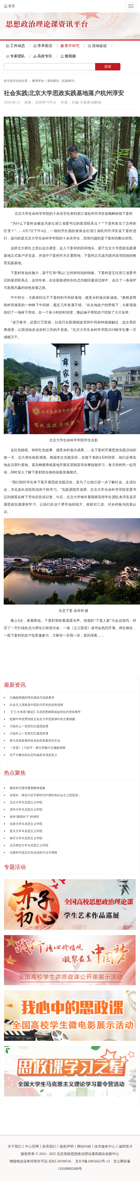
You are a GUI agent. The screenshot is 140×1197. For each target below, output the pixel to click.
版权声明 (67, 1146)
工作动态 (17, 46)
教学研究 (72, 46)
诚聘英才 (126, 1146)
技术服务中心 (104, 1146)
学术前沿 (44, 46)
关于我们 (15, 1146)
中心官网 (32, 1146)
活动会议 (99, 46)
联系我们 (49, 1146)
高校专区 (44, 56)
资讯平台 (38, 81)
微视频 (70, 56)
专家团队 (17, 56)
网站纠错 (84, 1146)
